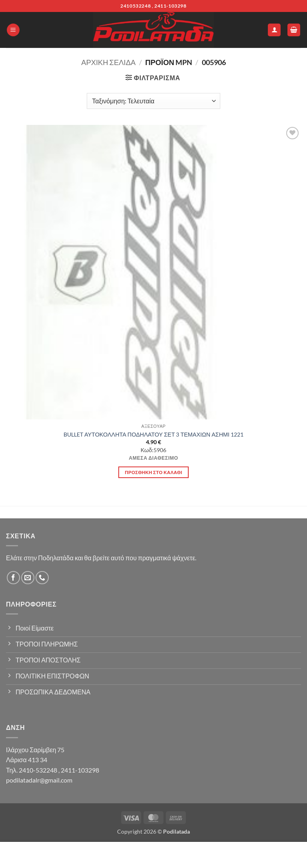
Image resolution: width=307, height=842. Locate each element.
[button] (13, 30)
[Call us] (42, 577)
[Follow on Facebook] (13, 577)
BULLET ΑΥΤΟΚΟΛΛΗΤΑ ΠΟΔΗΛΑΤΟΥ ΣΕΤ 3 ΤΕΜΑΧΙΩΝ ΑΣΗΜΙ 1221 (153, 434)
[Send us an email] (27, 577)
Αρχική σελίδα (108, 62)
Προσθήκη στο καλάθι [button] (153, 472)
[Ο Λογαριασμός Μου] (274, 30)
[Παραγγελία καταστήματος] (153, 101)
